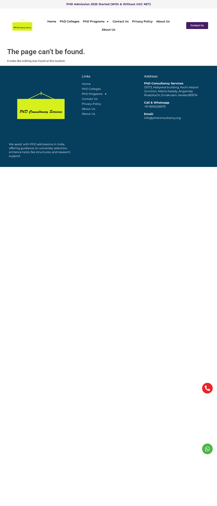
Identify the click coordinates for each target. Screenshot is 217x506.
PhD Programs (96, 21)
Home (51, 21)
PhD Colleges (69, 21)
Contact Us (121, 21)
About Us (163, 21)
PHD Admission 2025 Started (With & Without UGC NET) (108, 4)
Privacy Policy (142, 21)
